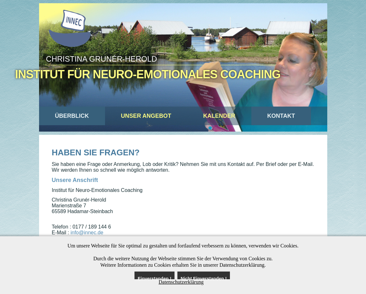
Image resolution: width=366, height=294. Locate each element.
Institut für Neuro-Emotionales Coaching (148, 74)
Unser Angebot (146, 116)
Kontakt (281, 116)
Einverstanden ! (154, 277)
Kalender (219, 116)
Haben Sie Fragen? (96, 152)
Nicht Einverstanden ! (204, 277)
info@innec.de (86, 232)
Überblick (72, 116)
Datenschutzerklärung (181, 282)
